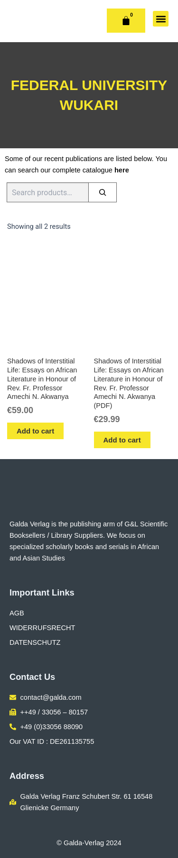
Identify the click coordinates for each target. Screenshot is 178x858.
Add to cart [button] (35, 431)
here (121, 170)
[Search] (102, 192)
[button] (161, 19)
